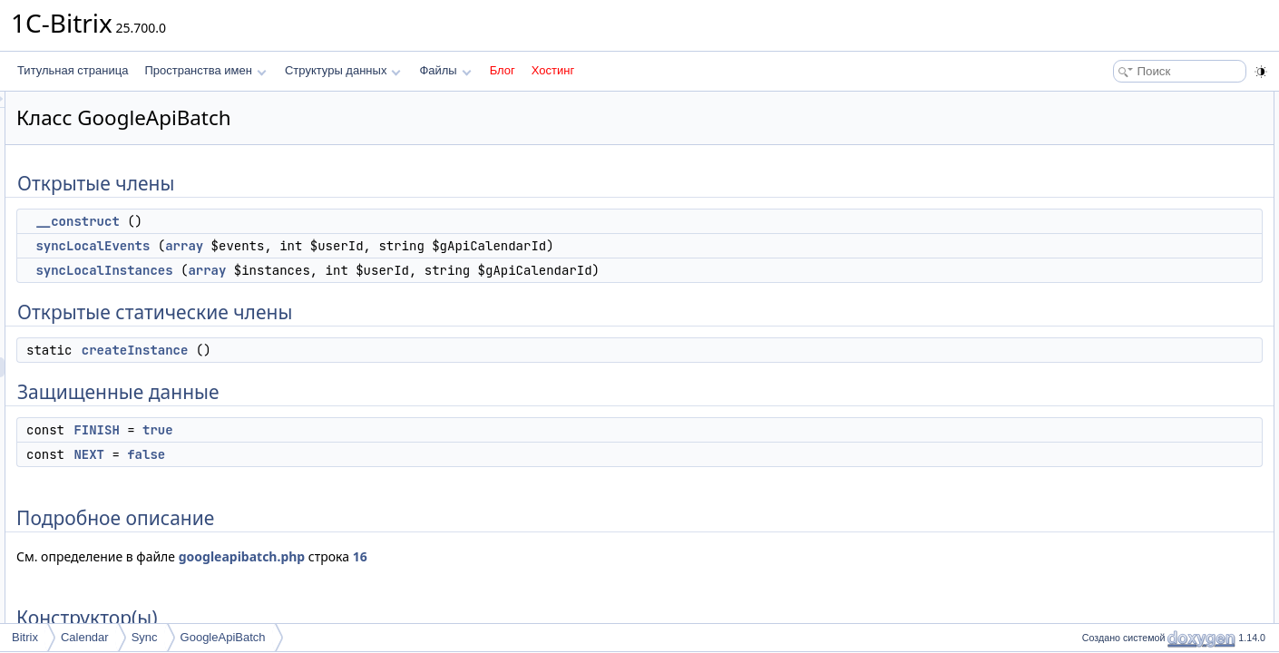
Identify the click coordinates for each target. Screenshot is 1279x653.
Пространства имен (205, 70)
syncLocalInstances (330, 270)
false (373, 454)
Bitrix (25, 637)
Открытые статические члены (1152, 181)
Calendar (85, 637)
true (384, 430)
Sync (145, 637)
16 (587, 556)
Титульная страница (72, 70)
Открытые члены (1120, 101)
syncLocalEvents (319, 246)
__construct (304, 221)
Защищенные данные (1131, 221)
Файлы (445, 70)
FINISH (323, 430)
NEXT (315, 454)
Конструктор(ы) (1115, 301)
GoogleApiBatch (223, 637)
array (411, 246)
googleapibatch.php (468, 556)
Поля (1090, 420)
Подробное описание (1130, 281)
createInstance (361, 350)
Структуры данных (343, 70)
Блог (502, 70)
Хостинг (553, 70)
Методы (1097, 341)
